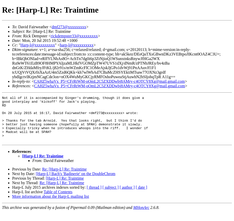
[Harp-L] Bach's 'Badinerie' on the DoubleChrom (75, 183)
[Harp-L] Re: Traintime (42, 165)
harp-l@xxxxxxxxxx (76, 45)
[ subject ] (111, 196)
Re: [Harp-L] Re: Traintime (64, 178)
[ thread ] (94, 196)
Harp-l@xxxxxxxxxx (37, 45)
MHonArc (141, 216)
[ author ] (127, 196)
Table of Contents (58, 201)
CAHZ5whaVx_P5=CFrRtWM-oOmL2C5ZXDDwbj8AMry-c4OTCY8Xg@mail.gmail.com (109, 81)
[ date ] (141, 196)
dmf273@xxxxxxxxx (69, 27)
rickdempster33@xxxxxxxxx (74, 36)
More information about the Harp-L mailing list (50, 205)
